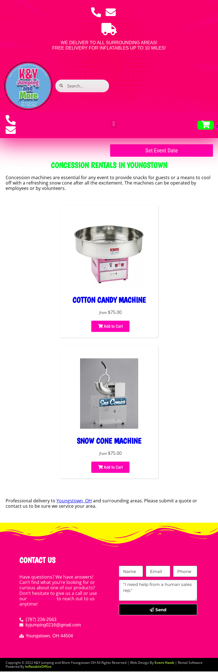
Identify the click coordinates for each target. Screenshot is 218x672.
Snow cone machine (109, 441)
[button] (113, 124)
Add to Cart (110, 326)
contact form (42, 598)
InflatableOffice (38, 666)
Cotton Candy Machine (109, 300)
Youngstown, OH (74, 501)
